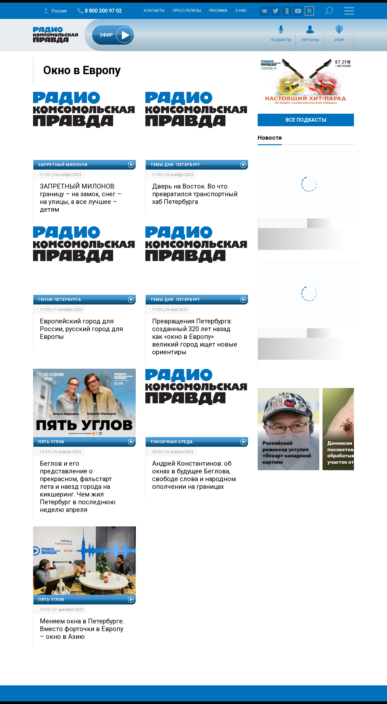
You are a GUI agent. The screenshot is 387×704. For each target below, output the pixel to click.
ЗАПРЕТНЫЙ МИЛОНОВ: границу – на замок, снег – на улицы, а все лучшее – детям (81, 197)
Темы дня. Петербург (175, 165)
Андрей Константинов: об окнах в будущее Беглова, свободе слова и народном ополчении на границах (194, 475)
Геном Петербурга (59, 299)
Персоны (310, 40)
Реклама (218, 10)
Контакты (154, 10)
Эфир (339, 40)
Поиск (329, 11)
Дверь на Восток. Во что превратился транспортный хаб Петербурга (194, 194)
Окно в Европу (82, 70)
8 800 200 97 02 (103, 11)
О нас (241, 10)
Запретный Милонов (62, 165)
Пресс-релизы (187, 10)
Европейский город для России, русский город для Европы (81, 328)
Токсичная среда (171, 442)
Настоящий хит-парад (306, 81)
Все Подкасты (306, 120)
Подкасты (281, 40)
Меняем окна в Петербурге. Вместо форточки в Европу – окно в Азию (82, 628)
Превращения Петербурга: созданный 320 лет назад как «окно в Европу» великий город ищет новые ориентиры (194, 336)
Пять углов (51, 442)
